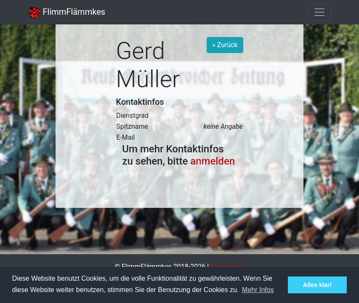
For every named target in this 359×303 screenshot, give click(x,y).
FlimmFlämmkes (67, 12)
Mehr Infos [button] (258, 289)
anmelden (212, 161)
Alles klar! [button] (317, 285)
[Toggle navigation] (319, 12)
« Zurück (224, 45)
